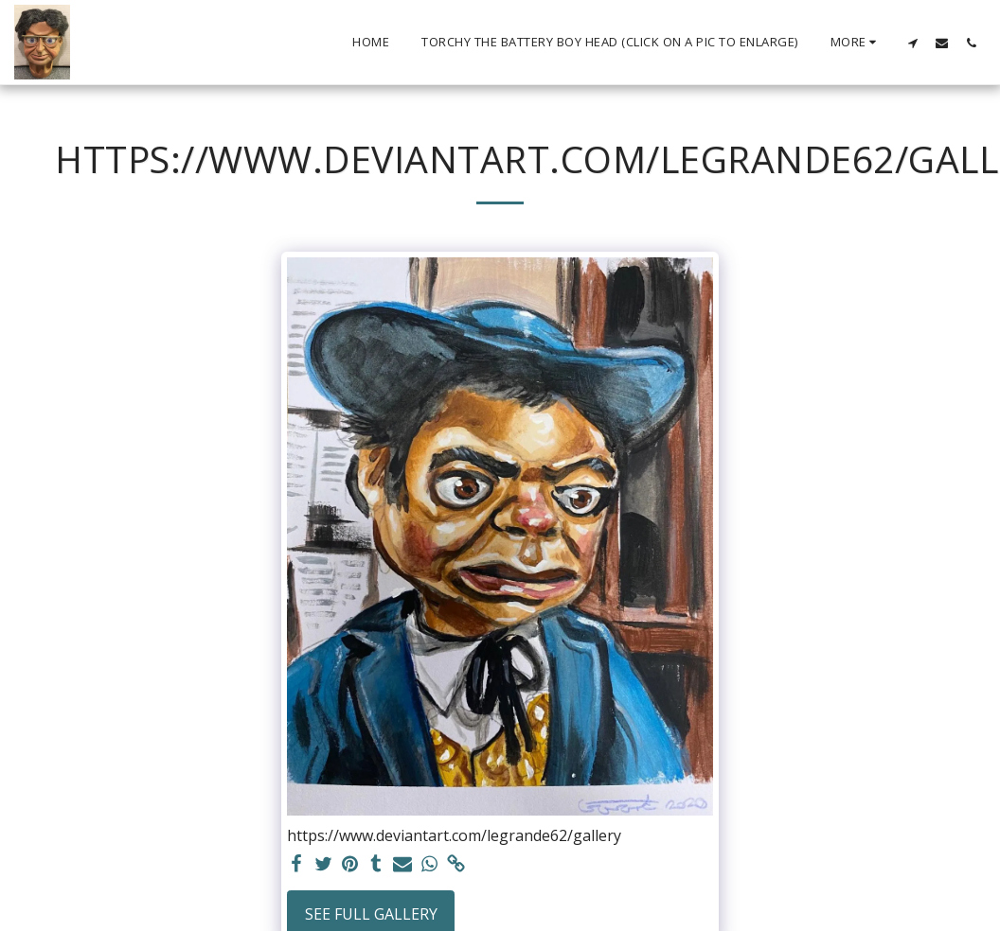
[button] (912, 42)
